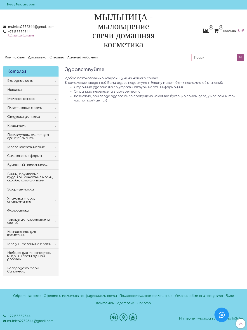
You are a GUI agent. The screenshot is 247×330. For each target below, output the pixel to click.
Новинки (14, 90)
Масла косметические (26, 147)
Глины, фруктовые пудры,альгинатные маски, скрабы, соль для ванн (30, 177)
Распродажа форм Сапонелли (23, 270)
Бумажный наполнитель (27, 165)
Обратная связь (27, 296)
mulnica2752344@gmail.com (30, 27)
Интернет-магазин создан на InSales (211, 318)
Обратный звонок (21, 35)
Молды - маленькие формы (29, 244)
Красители (16, 126)
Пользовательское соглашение (145, 296)
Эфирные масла (20, 189)
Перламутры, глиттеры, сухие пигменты (28, 136)
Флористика (18, 210)
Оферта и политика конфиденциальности (80, 296)
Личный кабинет (82, 57)
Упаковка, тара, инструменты (21, 200)
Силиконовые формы (24, 156)
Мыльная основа (21, 99)
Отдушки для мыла (23, 116)
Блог (230, 296)
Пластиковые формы (24, 108)
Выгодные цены (20, 80)
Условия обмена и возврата (199, 296)
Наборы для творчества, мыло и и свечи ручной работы (29, 256)
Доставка (37, 57)
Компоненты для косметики (21, 233)
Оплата (56, 57)
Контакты (15, 57)
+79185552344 (19, 32)
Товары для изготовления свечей (29, 221)
